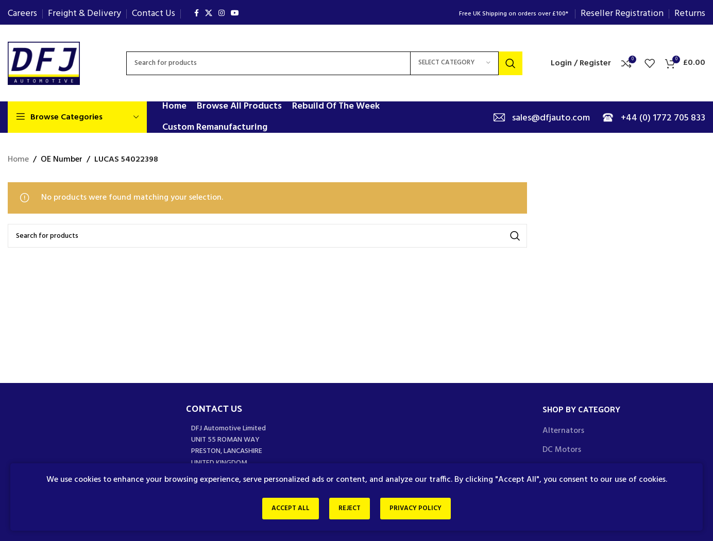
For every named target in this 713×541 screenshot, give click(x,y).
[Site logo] (44, 63)
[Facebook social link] (196, 13)
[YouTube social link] (235, 13)
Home (18, 159)
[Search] (324, 63)
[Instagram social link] (221, 13)
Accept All (286, 509)
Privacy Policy (420, 509)
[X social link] (208, 13)
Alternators (563, 431)
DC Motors (561, 450)
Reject (349, 509)
